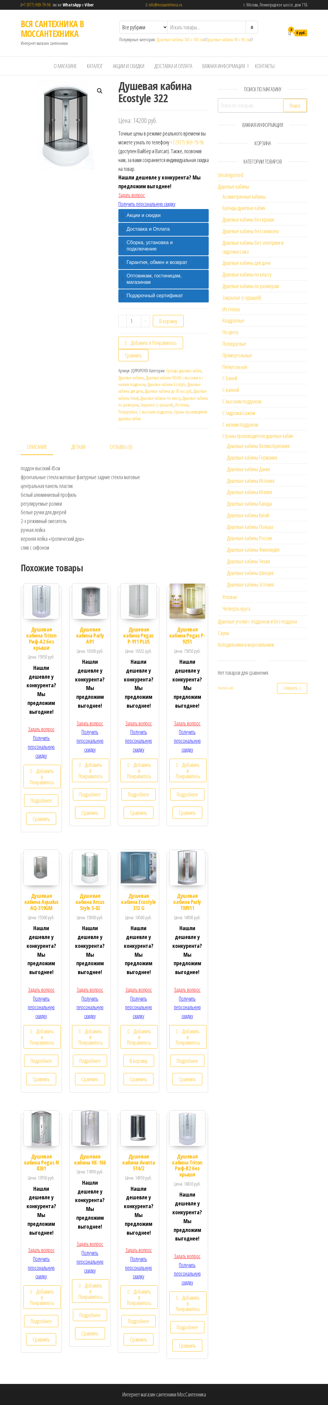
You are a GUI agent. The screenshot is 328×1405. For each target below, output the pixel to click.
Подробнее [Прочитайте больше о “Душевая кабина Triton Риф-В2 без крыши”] (187, 1327)
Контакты (265, 66)
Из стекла (182, 405)
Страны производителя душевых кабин (257, 435)
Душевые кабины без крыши (248, 219)
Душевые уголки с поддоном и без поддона (257, 621)
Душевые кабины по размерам (250, 286)
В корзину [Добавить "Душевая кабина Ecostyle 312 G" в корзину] (139, 1060)
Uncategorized (230, 175)
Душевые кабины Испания (250, 480)
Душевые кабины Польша (250, 526)
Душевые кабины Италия (249, 492)
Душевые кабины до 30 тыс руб (168, 391)
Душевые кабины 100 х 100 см (180, 39)
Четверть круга (236, 608)
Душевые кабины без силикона (250, 231)
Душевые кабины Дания (248, 469)
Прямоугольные (237, 355)
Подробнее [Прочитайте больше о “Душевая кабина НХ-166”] (90, 1315)
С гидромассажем (238, 413)
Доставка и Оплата (173, 66)
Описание (37, 446)
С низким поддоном (240, 424)
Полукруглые (127, 412)
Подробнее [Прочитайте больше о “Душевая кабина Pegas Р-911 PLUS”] (138, 794)
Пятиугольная (234, 366)
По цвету (230, 332)
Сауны (223, 633)
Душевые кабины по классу (160, 398)
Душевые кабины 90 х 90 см (228, 39)
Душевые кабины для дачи (246, 262)
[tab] (163, 215)
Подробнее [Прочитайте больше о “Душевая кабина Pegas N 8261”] (41, 1321)
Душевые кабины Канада (249, 503)
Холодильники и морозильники (246, 644)
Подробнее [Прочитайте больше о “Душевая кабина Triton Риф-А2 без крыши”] (41, 800)
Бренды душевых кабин (183, 371)
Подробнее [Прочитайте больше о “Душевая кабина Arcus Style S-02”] (90, 1060)
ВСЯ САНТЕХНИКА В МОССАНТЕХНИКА (52, 28)
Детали (78, 446)
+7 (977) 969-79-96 (37, 5)
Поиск (295, 105)
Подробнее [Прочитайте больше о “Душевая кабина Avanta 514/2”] (138, 1321)
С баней (229, 378)
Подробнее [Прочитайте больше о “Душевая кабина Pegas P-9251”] (187, 794)
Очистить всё (225, 688)
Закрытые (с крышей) (156, 405)
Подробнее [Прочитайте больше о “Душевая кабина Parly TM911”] (187, 1060)
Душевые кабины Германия (252, 457)
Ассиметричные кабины (243, 196)
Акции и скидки (128, 66)
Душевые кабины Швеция (250, 572)
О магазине (65, 66)
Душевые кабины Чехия (248, 561)
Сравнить (133, 355)
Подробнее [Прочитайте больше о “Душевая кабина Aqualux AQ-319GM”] (41, 1060)
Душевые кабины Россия (249, 538)
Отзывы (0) (121, 446)
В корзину (168, 321)
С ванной (230, 389)
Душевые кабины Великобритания (258, 446)
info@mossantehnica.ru (165, 5)
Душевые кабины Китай (248, 515)
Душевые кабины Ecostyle (166, 384)
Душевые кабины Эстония (250, 584)
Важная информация (223, 66)
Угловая (229, 597)
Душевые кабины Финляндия (253, 549)
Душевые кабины (131, 378)
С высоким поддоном (155, 412)
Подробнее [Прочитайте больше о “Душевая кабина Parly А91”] (90, 794)
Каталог (95, 66)
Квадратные (233, 320)
